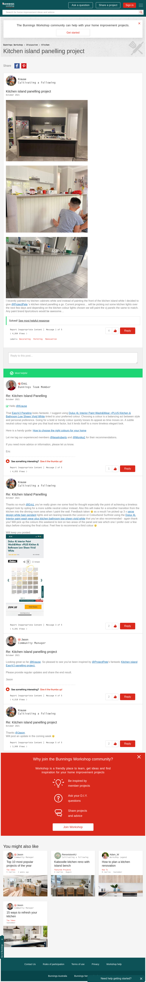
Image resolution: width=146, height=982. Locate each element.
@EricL (30, 504)
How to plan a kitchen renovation (116, 863)
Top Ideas (11, 870)
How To (105, 870)
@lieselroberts (58, 437)
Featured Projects (62, 870)
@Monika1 (79, 437)
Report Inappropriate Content (26, 329)
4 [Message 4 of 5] (55, 695)
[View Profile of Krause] (22, 79)
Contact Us (30, 964)
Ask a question (80, 5)
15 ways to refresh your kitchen (22, 914)
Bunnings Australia (57, 976)
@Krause (21, 406)
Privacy (95, 964)
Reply (127, 330)
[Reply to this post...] (73, 358)
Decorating (25, 339)
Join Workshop (73, 827)
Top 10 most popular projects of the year (20, 863)
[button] (47, 130)
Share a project (108, 5)
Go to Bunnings (2, 951)
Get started (73, 32)
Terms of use (78, 964)
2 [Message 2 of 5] (55, 467)
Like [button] (115, 331)
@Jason (20, 732)
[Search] (73, 12)
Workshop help (114, 964)
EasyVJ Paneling (22, 413)
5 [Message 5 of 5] (55, 742)
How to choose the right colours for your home (59, 430)
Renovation (51, 339)
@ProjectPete (19, 304)
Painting (38, 339)
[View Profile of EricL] (24, 383)
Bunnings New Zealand (86, 976)
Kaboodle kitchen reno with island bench (72, 863)
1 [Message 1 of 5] (55, 329)
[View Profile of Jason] (24, 639)
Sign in (130, 5)
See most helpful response (33, 320)
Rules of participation (53, 964)
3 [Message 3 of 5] (55, 625)
